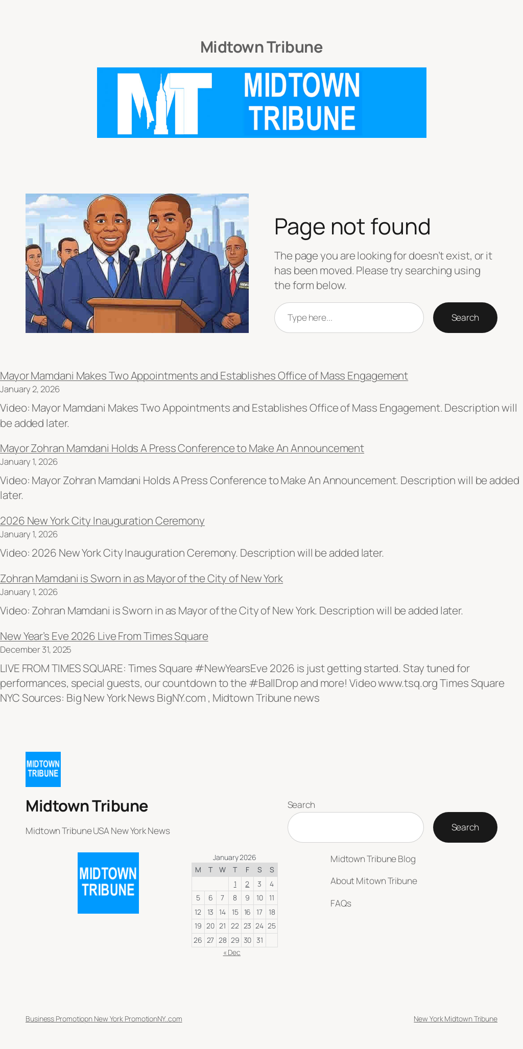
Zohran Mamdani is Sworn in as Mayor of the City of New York (141, 578)
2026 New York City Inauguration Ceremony (102, 520)
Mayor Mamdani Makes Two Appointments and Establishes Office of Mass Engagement (204, 375)
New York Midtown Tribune (455, 1018)
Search (465, 317)
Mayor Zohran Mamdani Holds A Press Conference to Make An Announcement (182, 448)
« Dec (232, 952)
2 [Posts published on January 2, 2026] (247, 884)
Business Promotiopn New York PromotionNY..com (104, 1018)
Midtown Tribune (261, 46)
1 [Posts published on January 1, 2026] (235, 884)
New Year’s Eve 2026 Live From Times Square (104, 636)
